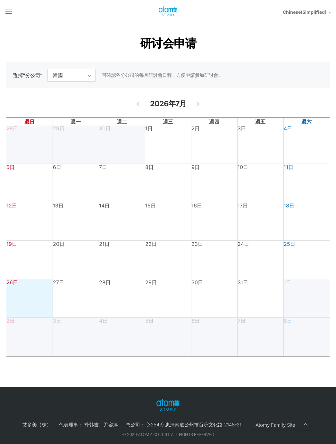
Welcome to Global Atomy (168, 11)
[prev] (138, 104)
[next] (198, 104)
